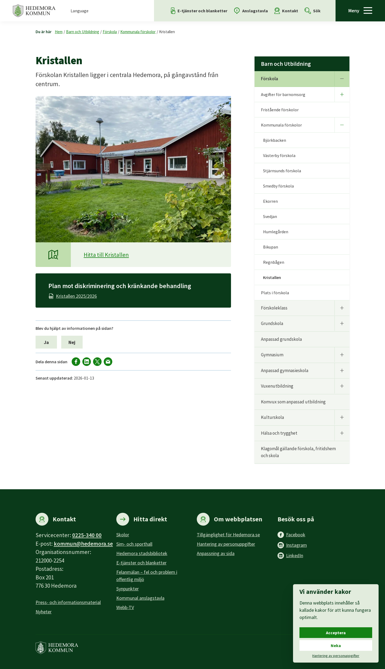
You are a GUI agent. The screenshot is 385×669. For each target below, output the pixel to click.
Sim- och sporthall (134, 544)
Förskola (110, 31)
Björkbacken (274, 140)
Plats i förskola (275, 292)
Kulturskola (272, 417)
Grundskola (272, 323)
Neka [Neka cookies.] (336, 645)
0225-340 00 (87, 535)
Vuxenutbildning (277, 386)
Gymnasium (272, 355)
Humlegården (275, 231)
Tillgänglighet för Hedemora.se (228, 535)
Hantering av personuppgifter (226, 544)
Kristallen (167, 31)
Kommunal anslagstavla (140, 598)
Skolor (122, 535)
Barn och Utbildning (82, 31)
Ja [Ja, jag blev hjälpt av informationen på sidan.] (46, 342)
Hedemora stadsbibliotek (141, 553)
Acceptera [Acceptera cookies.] (336, 632)
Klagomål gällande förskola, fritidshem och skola (298, 452)
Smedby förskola (278, 186)
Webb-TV (125, 607)
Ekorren (270, 201)
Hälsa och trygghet (279, 433)
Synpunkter (127, 589)
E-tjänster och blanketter (141, 563)
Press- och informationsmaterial (68, 602)
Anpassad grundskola (281, 339)
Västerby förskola (279, 155)
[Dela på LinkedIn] (86, 361)
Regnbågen (273, 262)
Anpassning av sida (215, 553)
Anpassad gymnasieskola (284, 370)
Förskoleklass (274, 308)
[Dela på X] (97, 361)
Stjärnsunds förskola (282, 170)
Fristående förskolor (280, 109)
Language (79, 10)
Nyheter (44, 612)
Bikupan (270, 247)
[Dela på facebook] (76, 361)
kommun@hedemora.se (83, 543)
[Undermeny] (341, 78)
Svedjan (270, 216)
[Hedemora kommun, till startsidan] (34, 10)
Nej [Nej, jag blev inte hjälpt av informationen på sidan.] (71, 342)
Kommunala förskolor (138, 31)
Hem (59, 31)
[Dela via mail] (108, 361)
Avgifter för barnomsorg (283, 94)
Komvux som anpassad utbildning (293, 402)
